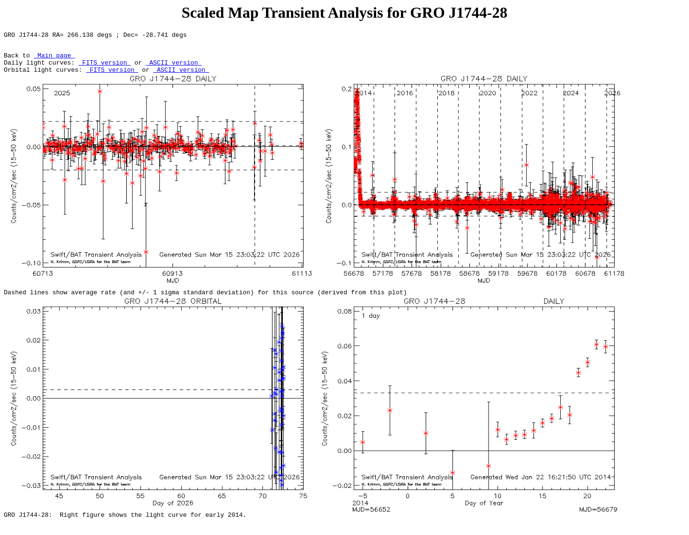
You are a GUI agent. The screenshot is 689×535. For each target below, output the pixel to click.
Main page (54, 59)
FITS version (104, 68)
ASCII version (173, 68)
